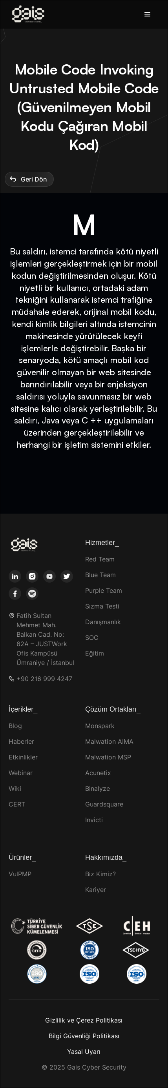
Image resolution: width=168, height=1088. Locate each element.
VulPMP (20, 874)
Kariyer (95, 890)
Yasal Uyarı (83, 1051)
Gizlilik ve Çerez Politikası (83, 1020)
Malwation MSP (108, 757)
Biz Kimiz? (100, 874)
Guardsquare (104, 804)
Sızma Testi (102, 606)
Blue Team (100, 575)
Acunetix (98, 773)
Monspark (100, 726)
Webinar (21, 773)
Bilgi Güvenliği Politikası (84, 1036)
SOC (92, 637)
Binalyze (97, 788)
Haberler (21, 741)
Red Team (100, 559)
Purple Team (103, 590)
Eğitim (94, 653)
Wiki (15, 788)
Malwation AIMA (109, 741)
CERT (17, 804)
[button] (147, 14)
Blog (15, 726)
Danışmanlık (103, 622)
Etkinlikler (23, 757)
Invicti (94, 820)
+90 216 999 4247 (44, 679)
